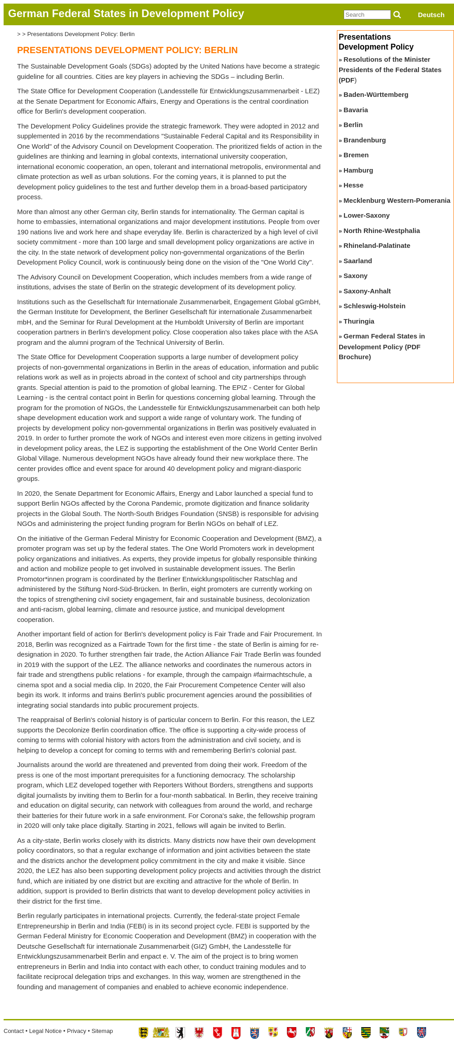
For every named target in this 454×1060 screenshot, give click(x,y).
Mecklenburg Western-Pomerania (397, 200)
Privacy (76, 1031)
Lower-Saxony (367, 215)
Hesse (353, 185)
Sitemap (102, 1031)
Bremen (356, 155)
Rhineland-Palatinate (377, 245)
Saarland (358, 261)
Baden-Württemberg (376, 94)
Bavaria (356, 110)
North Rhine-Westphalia (382, 230)
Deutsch (431, 14)
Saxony (356, 275)
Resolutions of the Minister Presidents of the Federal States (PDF (390, 69)
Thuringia (359, 321)
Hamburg (358, 170)
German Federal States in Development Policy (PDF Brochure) (382, 346)
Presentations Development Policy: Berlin (80, 34)
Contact (14, 1031)
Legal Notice (45, 1031)
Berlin (353, 124)
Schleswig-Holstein (375, 306)
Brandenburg (365, 140)
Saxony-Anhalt (367, 291)
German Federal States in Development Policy (126, 13)
